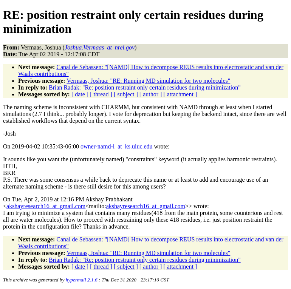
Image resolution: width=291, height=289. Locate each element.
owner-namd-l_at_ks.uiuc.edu (116, 146)
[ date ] (79, 94)
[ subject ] (126, 94)
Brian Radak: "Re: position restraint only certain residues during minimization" (145, 87)
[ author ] (150, 94)
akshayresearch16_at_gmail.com (45, 206)
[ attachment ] (180, 94)
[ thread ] (101, 94)
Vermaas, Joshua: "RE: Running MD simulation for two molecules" (148, 80)
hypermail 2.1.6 (82, 280)
